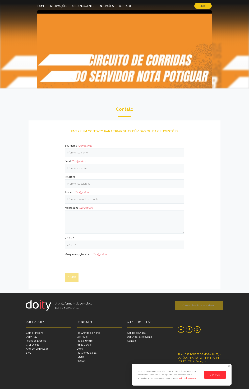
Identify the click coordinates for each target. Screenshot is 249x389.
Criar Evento (32, 344)
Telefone (70, 176)
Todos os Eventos (36, 340)
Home (41, 6)
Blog (28, 352)
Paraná (80, 356)
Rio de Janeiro (85, 340)
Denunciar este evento (139, 336)
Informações (58, 6)
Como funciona (34, 332)
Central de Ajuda (136, 332)
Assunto (77, 192)
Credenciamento (83, 6)
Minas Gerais (84, 344)
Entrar (203, 5)
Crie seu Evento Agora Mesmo (199, 305)
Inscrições (107, 6)
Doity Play (31, 336)
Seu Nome (78, 145)
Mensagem (79, 208)
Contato (125, 6)
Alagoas (81, 360)
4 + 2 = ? (69, 238)
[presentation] (91, 263)
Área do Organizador (37, 348)
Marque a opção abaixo (86, 254)
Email (75, 161)
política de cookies (187, 378)
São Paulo (82, 336)
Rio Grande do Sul (87, 352)
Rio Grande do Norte (88, 332)
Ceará (80, 348)
